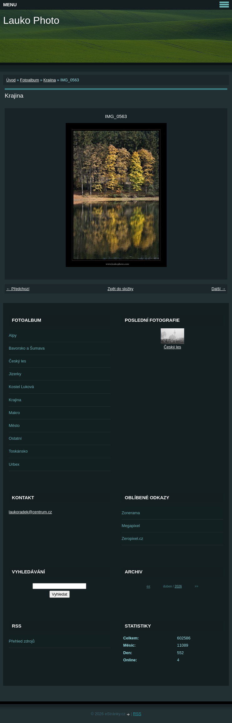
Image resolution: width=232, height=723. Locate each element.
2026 (178, 586)
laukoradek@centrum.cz (30, 512)
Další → (218, 288)
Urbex (14, 464)
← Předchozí (17, 288)
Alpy (13, 335)
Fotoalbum (29, 80)
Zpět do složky (121, 288)
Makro (14, 412)
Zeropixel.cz (132, 538)
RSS (137, 713)
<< (148, 586)
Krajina (49, 80)
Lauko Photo (31, 20)
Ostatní (15, 438)
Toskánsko (18, 451)
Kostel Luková (21, 386)
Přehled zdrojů (22, 641)
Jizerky (15, 374)
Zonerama (131, 512)
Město (14, 425)
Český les (17, 361)
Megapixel (131, 525)
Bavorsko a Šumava (27, 348)
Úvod (11, 80)
